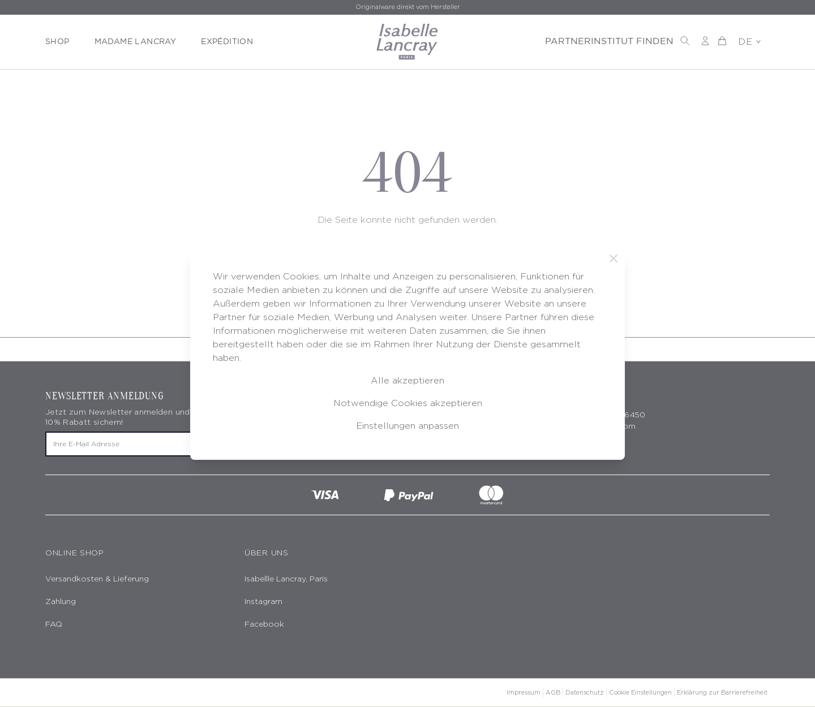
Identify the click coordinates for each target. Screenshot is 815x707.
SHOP (57, 41)
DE (749, 41)
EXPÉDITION (227, 41)
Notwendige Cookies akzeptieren (407, 403)
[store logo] (407, 42)
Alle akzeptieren (407, 380)
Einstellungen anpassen (407, 425)
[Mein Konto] (705, 40)
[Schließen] (613, 258)
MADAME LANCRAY (136, 41)
